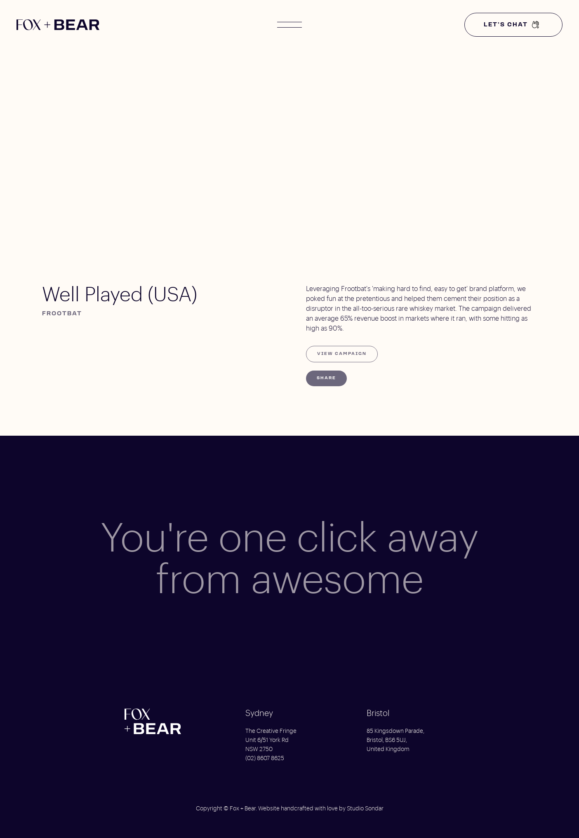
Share (326, 378)
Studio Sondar (365, 809)
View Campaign (342, 354)
